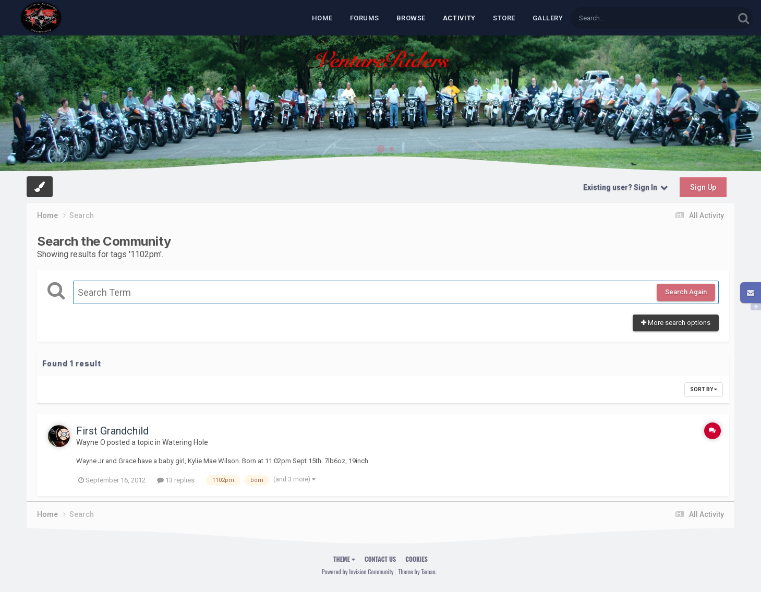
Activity (459, 18)
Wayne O (90, 442)
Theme (344, 558)
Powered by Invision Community (358, 571)
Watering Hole (185, 442)
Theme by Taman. (417, 571)
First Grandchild (112, 431)
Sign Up (703, 187)
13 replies (176, 480)
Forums (364, 18)
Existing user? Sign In (625, 187)
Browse (411, 18)
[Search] (625, 18)
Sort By (703, 389)
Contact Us (380, 558)
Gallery (548, 18)
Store (504, 18)
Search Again (686, 292)
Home (322, 18)
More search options (675, 323)
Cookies (416, 558)
